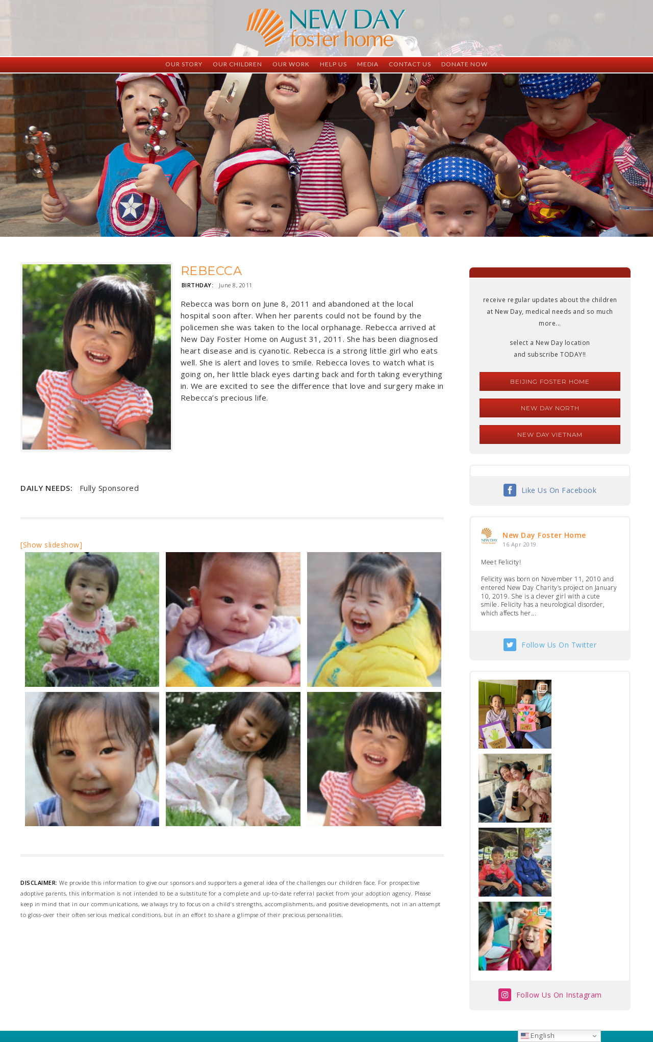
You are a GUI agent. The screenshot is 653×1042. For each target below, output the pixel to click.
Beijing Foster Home (550, 381)
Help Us (333, 64)
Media (368, 64)
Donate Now (464, 64)
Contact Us (410, 64)
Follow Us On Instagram (559, 847)
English (538, 1035)
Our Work (291, 64)
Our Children (237, 64)
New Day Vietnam (550, 434)
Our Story (184, 64)
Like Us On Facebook (559, 490)
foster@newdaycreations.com (298, 996)
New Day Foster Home (544, 535)
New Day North (550, 408)
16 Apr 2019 (520, 544)
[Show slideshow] (51, 545)
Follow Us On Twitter (558, 645)
